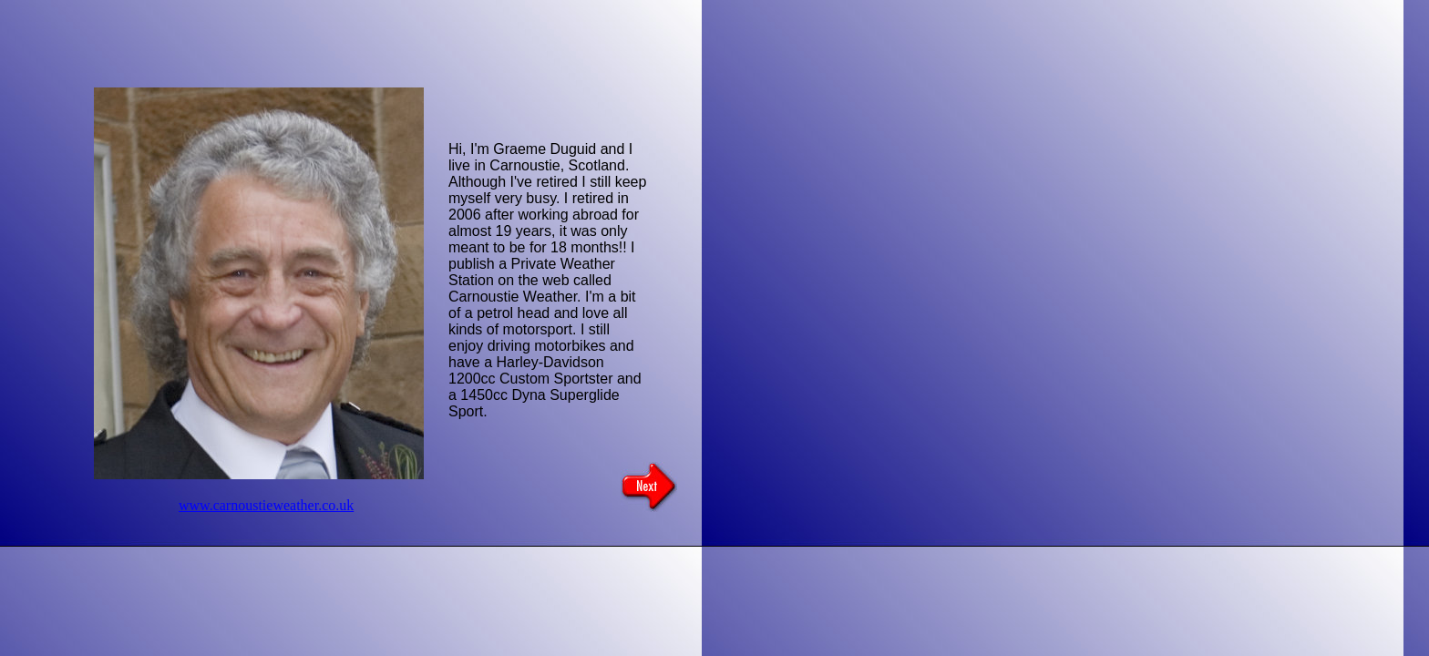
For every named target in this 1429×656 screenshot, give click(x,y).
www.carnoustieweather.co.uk (266, 505)
